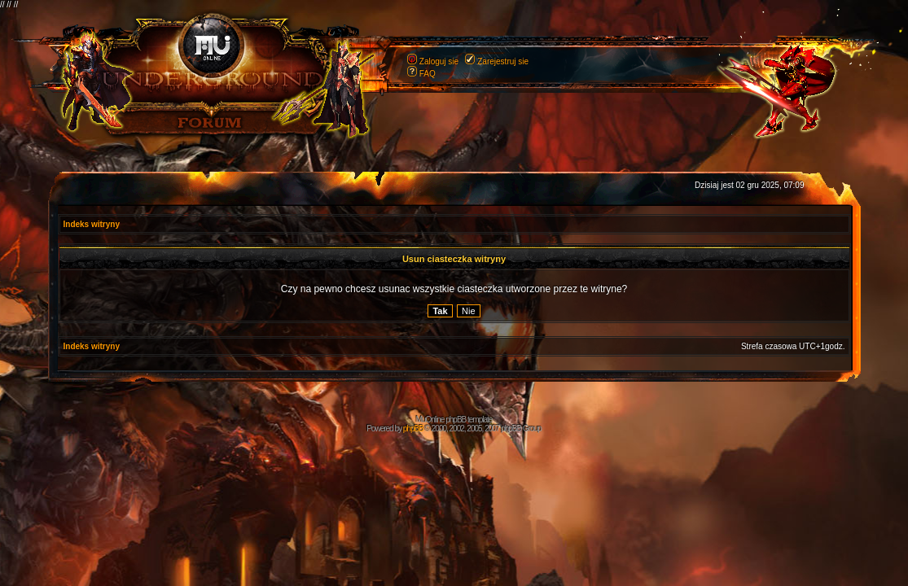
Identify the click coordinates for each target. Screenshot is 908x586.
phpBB (413, 428)
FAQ (427, 73)
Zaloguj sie (438, 61)
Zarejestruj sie (503, 61)
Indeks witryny (92, 224)
